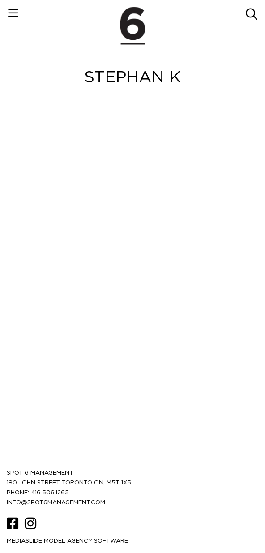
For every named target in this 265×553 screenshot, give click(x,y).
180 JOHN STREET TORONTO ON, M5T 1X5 (69, 483)
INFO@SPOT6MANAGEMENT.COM (56, 503)
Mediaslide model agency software (67, 541)
